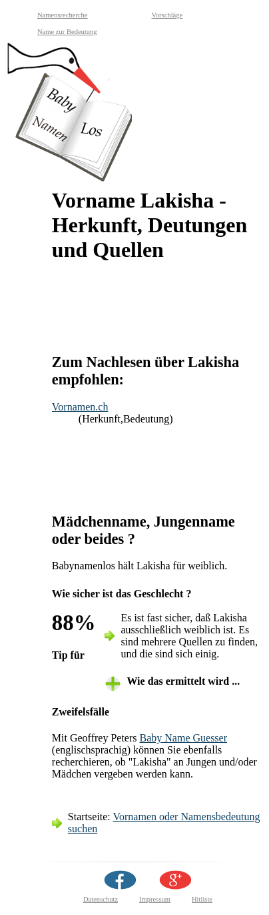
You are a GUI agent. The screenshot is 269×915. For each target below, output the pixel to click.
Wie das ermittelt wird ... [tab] (183, 681)
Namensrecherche (62, 15)
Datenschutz (100, 899)
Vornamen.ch (80, 406)
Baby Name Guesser (184, 737)
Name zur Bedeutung (67, 31)
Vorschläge (167, 15)
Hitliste (202, 899)
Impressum (154, 899)
